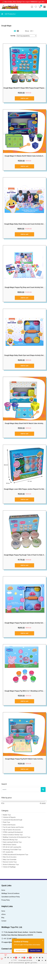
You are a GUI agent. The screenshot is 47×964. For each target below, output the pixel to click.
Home (3, 890)
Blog (2, 917)
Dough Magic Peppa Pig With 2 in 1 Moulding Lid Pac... (24, 691)
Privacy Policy (5, 900)
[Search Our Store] (21, 789)
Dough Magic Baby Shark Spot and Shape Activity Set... (24, 355)
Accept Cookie (20, 950)
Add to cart (24, 98)
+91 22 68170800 (9, 939)
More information (34, 945)
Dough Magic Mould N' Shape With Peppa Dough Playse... (24, 88)
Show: (27, 31)
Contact (3, 921)
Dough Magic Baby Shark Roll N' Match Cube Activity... (24, 423)
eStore (3, 914)
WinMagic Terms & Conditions (10, 893)
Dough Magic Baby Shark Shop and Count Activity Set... (24, 224)
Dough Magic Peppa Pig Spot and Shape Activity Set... (24, 623)
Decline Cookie (35, 950)
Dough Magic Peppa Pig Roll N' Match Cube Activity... (24, 759)
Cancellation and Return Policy (10, 897)
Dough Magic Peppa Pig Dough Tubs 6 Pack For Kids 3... (24, 555)
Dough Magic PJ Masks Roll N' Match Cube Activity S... (24, 156)
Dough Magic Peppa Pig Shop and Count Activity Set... (24, 287)
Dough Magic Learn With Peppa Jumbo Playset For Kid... (24, 489)
